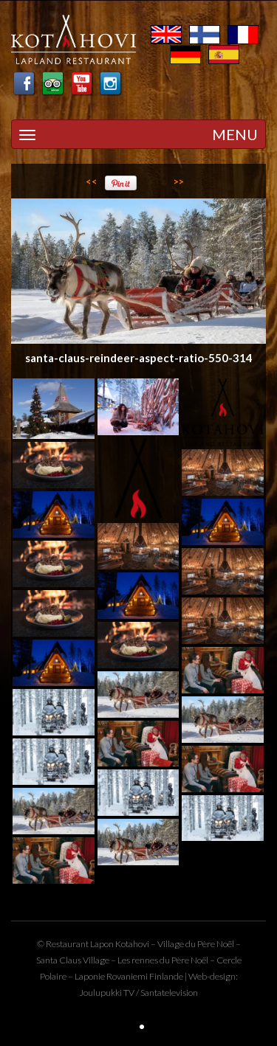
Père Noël (215, 943)
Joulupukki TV (106, 992)
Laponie (90, 976)
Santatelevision (169, 992)
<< (92, 181)
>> (179, 181)
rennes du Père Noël (169, 960)
